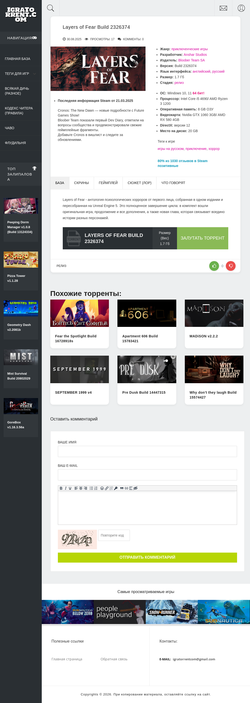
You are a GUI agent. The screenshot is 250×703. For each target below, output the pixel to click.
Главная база (17, 59)
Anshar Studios (195, 55)
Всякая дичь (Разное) (17, 91)
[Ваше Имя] (147, 451)
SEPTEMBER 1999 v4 (73, 392)
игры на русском (171, 149)
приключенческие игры (189, 49)
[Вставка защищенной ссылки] (115, 488)
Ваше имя (67, 442)
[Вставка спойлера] (131, 488)
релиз (179, 83)
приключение (196, 149)
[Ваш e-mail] (147, 474)
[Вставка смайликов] (102, 488)
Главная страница (67, 659)
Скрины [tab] (81, 183)
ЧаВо (9, 128)
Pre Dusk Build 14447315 (144, 392)
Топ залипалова (22, 173)
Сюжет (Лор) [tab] (139, 183)
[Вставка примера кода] (126, 488)
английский (201, 71)
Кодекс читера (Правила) (19, 110)
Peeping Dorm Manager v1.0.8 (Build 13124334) (19, 227)
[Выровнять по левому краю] (76, 488)
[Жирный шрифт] (61, 488)
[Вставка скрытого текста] (135, 488)
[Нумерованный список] (96, 488)
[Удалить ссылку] (111, 488)
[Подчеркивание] (70, 488)
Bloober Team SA (191, 60)
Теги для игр (17, 74)
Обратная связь (114, 659)
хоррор (214, 149)
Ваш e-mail (68, 466)
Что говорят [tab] (173, 183)
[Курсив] (65, 488)
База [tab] (59, 183)
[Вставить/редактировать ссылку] (106, 488)
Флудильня (15, 143)
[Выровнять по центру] (80, 488)
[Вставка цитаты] (121, 488)
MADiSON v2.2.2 (204, 336)
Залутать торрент (203, 238)
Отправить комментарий (147, 557)
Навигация (22, 38)
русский (218, 71)
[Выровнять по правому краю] (85, 488)
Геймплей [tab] (108, 183)
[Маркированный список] (91, 488)
